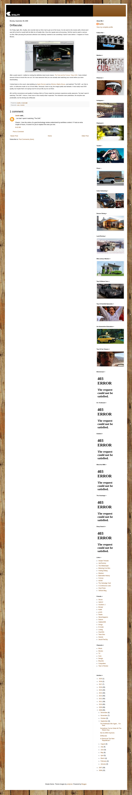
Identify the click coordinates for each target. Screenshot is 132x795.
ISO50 (100, 581)
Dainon (100, 619)
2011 (101, 701)
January (103, 764)
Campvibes (102, 663)
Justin (17, 115)
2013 (101, 696)
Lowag (100, 629)
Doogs (100, 624)
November (104, 715)
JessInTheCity (103, 639)
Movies (100, 651)
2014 (101, 693)
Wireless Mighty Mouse (58, 84)
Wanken (101, 573)
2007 (101, 767)
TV (99, 653)
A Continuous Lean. (104, 586)
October (103, 718)
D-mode (101, 627)
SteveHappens (103, 617)
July (102, 747)
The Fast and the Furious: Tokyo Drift (66, 75)
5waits (100, 614)
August (103, 744)
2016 (101, 687)
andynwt (69, 784)
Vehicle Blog (102, 590)
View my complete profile (105, 27)
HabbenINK (102, 622)
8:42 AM (18, 127)
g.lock (100, 612)
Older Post (85, 136)
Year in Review (103, 666)
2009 (101, 707)
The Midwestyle (103, 566)
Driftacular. (103, 736)
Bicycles (101, 661)
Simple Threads (103, 561)
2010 (101, 704)
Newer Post (14, 136)
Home (50, 136)
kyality (101, 24)
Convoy (100, 578)
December (104, 712)
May (102, 752)
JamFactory (102, 563)
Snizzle (100, 637)
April (102, 755)
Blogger (83, 784)
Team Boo (101, 634)
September (104, 721)
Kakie (100, 609)
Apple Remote (41, 84)
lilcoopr (100, 607)
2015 (101, 690)
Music (100, 648)
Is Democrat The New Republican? (107, 739)
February (104, 761)
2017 (101, 684)
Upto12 (100, 602)
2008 (101, 710)
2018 (101, 681)
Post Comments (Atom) (26, 139)
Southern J (101, 605)
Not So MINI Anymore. (107, 733)
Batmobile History (104, 576)
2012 (101, 698)
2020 (101, 679)
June (102, 750)
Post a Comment (18, 131)
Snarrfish (101, 632)
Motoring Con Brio (104, 568)
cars (18, 105)
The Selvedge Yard (104, 583)
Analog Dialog (103, 571)
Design (100, 658)
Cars (99, 656)
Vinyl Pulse (102, 588)
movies (22, 105)
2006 (101, 770)
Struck (100, 600)
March (103, 758)
